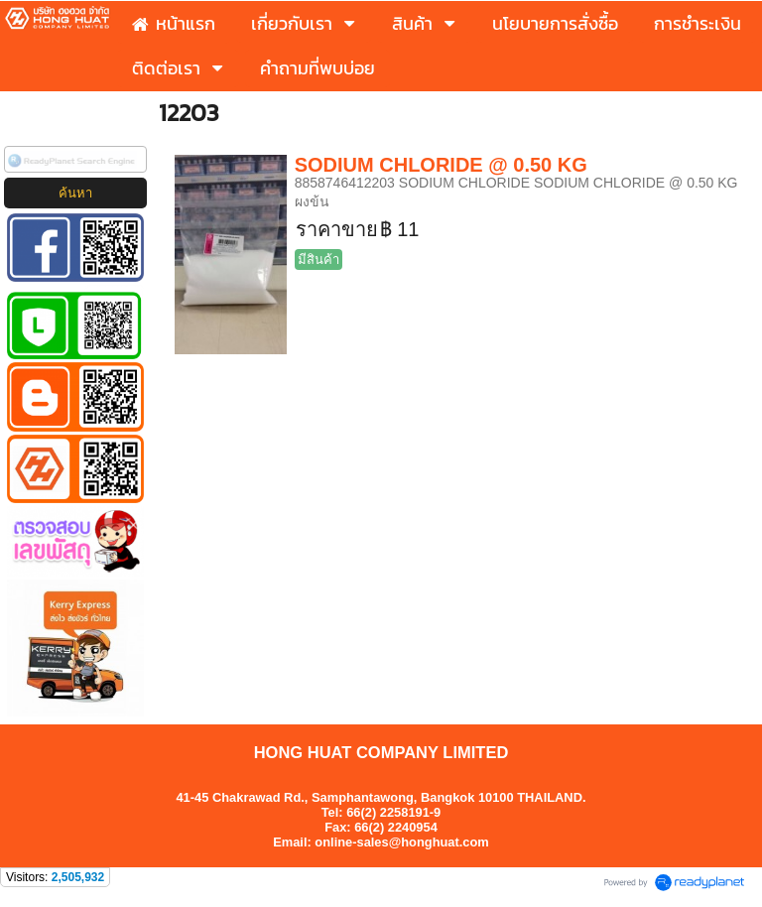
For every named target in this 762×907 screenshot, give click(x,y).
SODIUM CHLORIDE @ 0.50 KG (441, 165)
